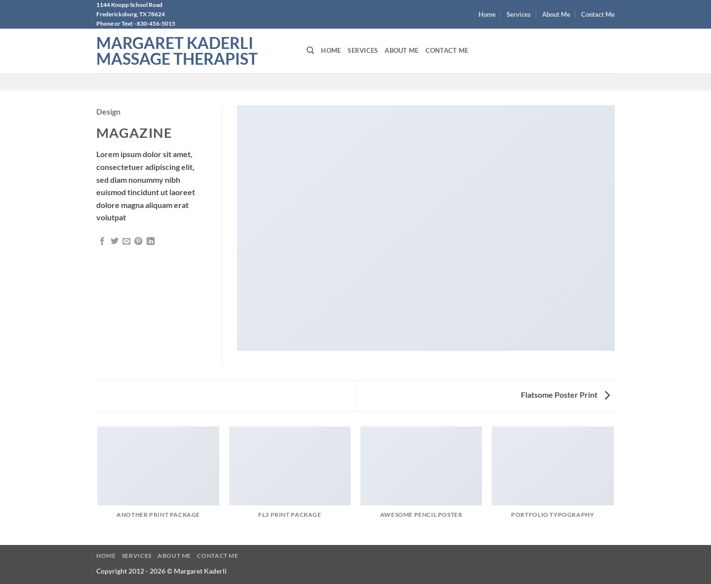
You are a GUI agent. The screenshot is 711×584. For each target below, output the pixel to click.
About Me (556, 14)
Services (519, 14)
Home (487, 14)
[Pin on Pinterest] (138, 241)
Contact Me (598, 14)
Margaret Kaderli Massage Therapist (177, 51)
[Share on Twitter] (114, 241)
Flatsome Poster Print (565, 394)
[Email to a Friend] (126, 241)
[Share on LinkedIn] (151, 241)
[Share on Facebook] (102, 241)
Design (108, 111)
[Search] (310, 50)
